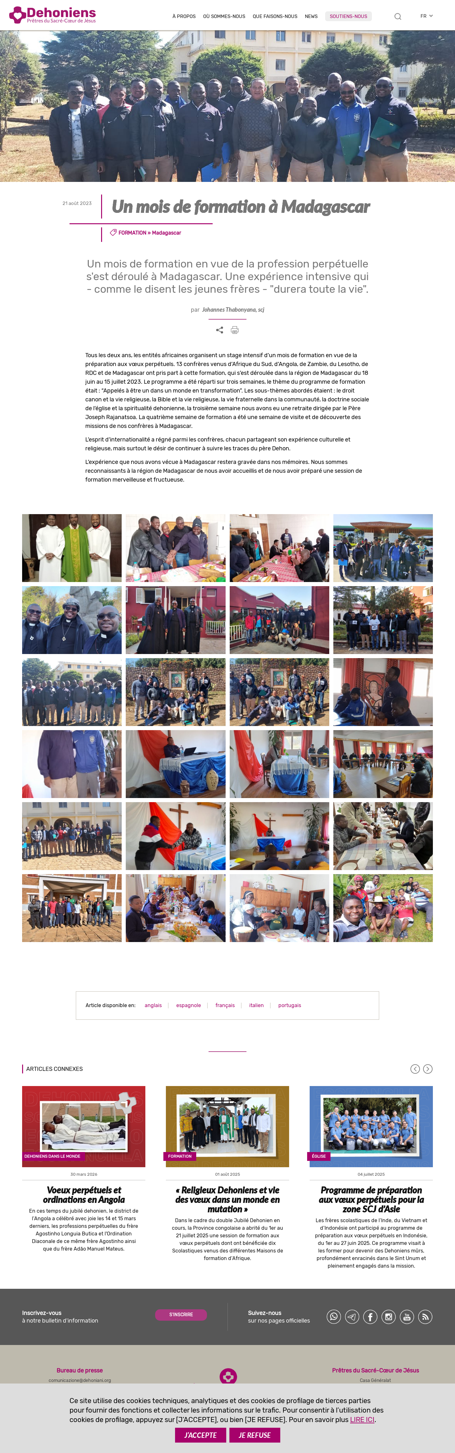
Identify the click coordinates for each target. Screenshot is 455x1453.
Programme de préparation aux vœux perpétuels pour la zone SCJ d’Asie (371, 1199)
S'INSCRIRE (181, 1315)
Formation (132, 233)
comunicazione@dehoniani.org (80, 1380)
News (311, 16)
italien (256, 1005)
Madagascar (166, 233)
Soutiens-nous (348, 16)
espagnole (188, 1005)
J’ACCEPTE (201, 1435)
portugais (289, 1005)
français (225, 1005)
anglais (153, 1005)
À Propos (184, 16)
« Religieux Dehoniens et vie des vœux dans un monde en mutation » (227, 1199)
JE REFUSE (255, 1435)
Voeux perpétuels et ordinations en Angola (84, 1195)
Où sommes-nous (224, 16)
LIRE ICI (362, 1419)
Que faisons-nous (275, 16)
